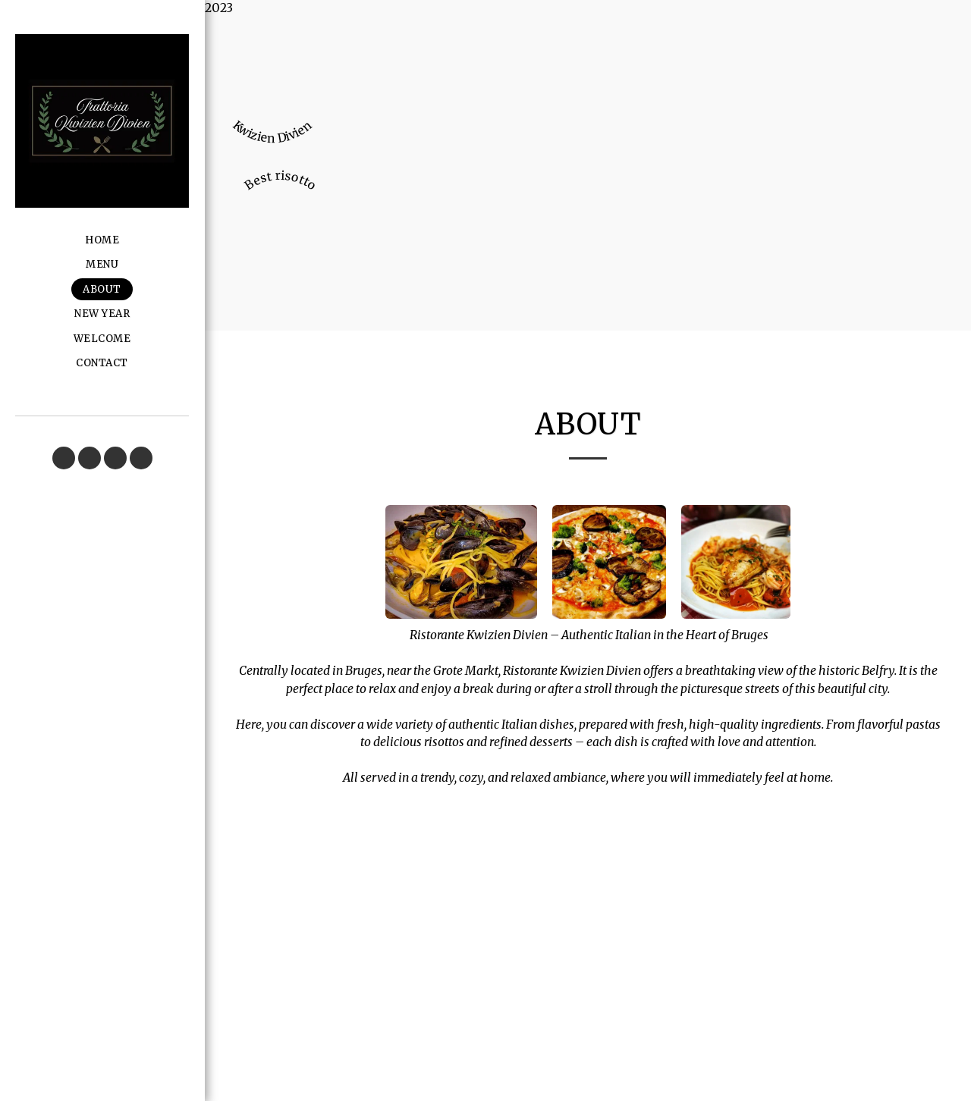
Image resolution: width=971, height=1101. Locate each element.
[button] (63, 458)
